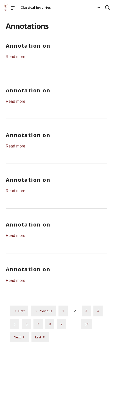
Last (40, 337)
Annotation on (28, 45)
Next (19, 337)
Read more (15, 57)
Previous (43, 311)
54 (86, 324)
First (19, 311)
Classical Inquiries (36, 7)
